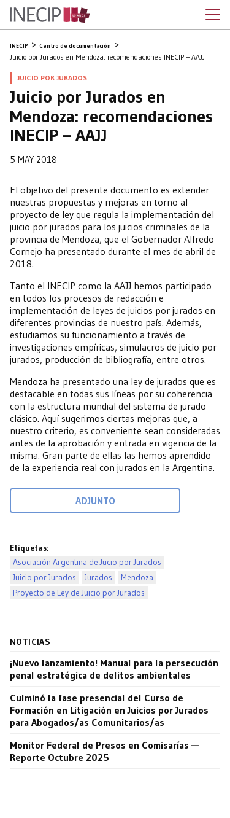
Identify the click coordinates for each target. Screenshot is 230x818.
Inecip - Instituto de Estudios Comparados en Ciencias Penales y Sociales (50, 15)
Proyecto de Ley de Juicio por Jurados (79, 593)
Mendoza (137, 577)
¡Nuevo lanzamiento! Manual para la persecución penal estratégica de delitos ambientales (114, 668)
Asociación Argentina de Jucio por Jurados (87, 562)
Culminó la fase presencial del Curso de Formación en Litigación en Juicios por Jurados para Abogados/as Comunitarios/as (109, 709)
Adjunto (95, 500)
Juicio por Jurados (44, 577)
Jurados (98, 577)
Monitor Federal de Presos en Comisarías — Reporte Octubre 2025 (104, 751)
